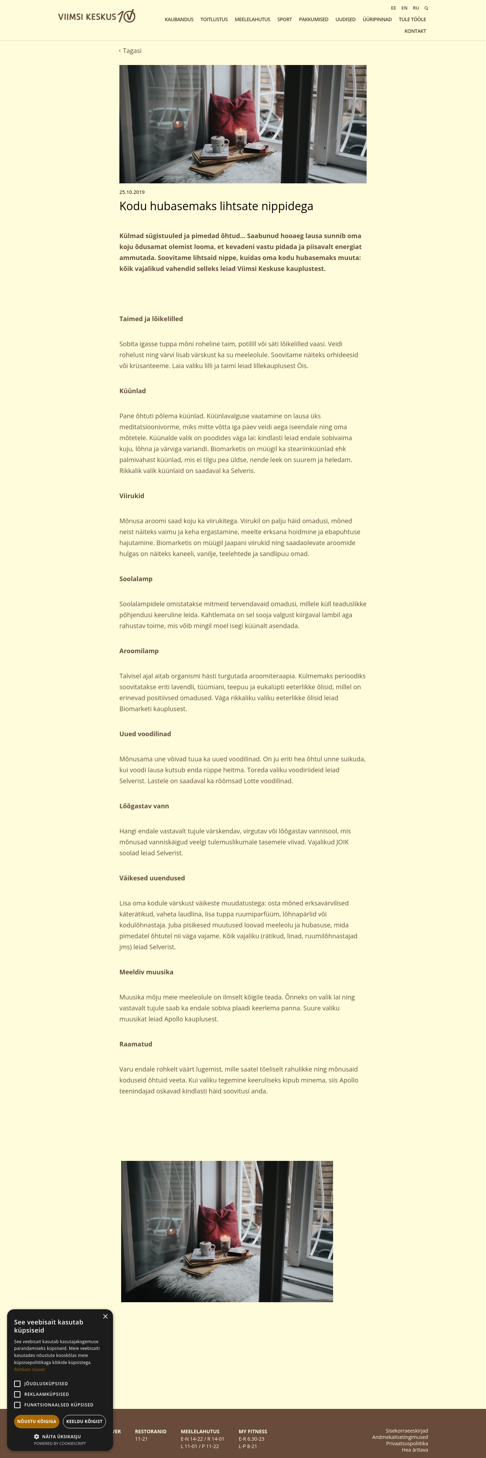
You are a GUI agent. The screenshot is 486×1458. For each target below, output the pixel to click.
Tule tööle (412, 19)
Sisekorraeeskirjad (407, 1430)
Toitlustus (214, 19)
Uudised (346, 19)
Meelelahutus (253, 19)
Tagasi (130, 50)
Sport (284, 19)
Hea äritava (415, 1449)
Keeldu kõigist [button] (84, 1421)
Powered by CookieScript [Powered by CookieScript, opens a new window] (60, 1443)
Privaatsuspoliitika (407, 1443)
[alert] (60, 1380)
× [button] (105, 1317)
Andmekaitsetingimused (400, 1437)
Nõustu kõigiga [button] (37, 1421)
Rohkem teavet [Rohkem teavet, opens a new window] (29, 1369)
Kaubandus (179, 19)
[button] (60, 1436)
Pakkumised (313, 19)
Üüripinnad (377, 19)
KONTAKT (415, 31)
